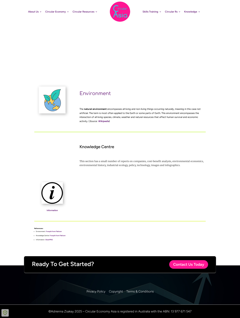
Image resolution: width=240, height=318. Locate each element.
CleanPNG (49, 240)
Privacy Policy (96, 291)
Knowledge (190, 11)
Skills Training (150, 11)
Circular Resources (83, 11)
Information (52, 210)
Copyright (116, 291)
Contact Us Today (188, 264)
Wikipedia (103, 121)
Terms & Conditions (140, 291)
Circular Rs (171, 11)
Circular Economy (55, 11)
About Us (33, 11)
